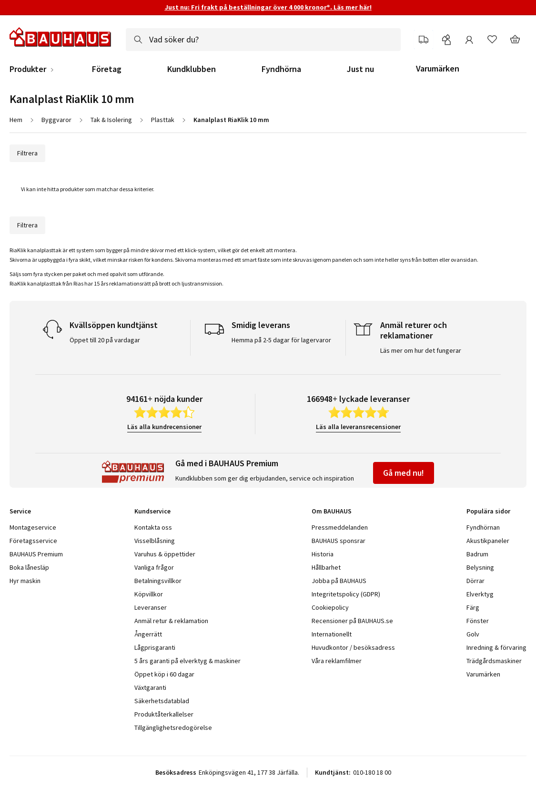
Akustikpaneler (487, 540)
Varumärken (437, 68)
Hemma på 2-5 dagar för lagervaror (281, 340)
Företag (106, 69)
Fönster (477, 620)
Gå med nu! (403, 472)
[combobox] (263, 39)
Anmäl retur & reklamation (171, 620)
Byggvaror (56, 119)
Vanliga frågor (154, 567)
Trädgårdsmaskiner (494, 660)
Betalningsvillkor (158, 580)
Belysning (480, 567)
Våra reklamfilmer (337, 660)
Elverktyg (480, 594)
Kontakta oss (153, 527)
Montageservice (33, 527)
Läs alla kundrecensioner (164, 426)
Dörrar (475, 580)
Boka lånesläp (29, 567)
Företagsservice (33, 540)
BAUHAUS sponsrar (338, 540)
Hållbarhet (326, 567)
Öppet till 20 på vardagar (105, 340)
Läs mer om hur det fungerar (420, 350)
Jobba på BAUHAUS (339, 580)
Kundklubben (191, 69)
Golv (472, 634)
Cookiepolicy (330, 607)
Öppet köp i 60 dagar (164, 674)
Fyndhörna (281, 69)
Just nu (360, 69)
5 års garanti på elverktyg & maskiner (187, 660)
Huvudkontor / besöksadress (353, 647)
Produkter (28, 69)
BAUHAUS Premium (36, 554)
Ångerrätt (148, 634)
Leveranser (150, 607)
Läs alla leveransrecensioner (358, 426)
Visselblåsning (154, 540)
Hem (16, 119)
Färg (472, 607)
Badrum (477, 554)
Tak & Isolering (111, 119)
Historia (323, 554)
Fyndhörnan (483, 527)
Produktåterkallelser (163, 714)
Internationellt (332, 634)
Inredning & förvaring (496, 647)
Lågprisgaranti (154, 647)
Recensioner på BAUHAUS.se (352, 620)
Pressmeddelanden (340, 527)
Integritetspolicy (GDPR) (346, 594)
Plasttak (162, 119)
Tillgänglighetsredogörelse (173, 727)
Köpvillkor (148, 594)
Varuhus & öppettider (164, 554)
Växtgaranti (150, 687)
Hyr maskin (25, 580)
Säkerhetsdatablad (161, 701)
